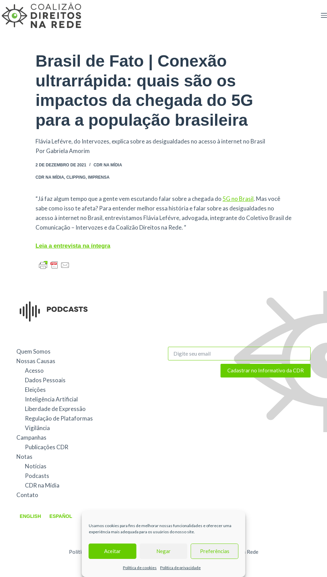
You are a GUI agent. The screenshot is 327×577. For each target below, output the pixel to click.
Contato (27, 494)
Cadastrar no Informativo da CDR (265, 370)
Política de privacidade (180, 567)
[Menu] (324, 15)
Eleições (35, 389)
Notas (24, 456)
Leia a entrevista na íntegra (72, 246)
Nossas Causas (35, 361)
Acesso (34, 370)
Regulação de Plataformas (59, 418)
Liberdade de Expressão (55, 408)
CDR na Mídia (108, 165)
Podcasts (37, 475)
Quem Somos (33, 351)
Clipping (76, 177)
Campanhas (31, 437)
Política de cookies (140, 567)
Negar (163, 551)
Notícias (35, 466)
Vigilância (37, 427)
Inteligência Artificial (51, 399)
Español (60, 516)
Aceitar (112, 551)
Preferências (214, 551)
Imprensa (99, 177)
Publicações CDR (46, 447)
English (30, 516)
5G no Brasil (238, 198)
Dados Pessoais (45, 380)
